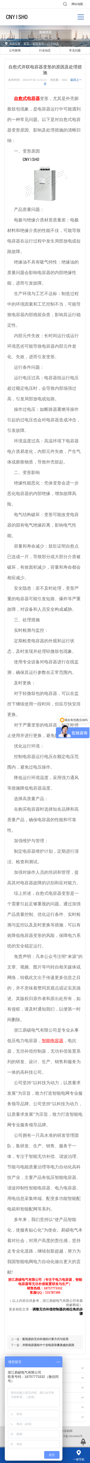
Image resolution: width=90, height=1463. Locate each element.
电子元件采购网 (62, 1431)
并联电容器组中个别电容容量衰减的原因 (48, 1345)
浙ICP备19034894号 (70, 1436)
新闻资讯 (38, 43)
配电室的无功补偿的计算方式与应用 (45, 1339)
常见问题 (75, 50)
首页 (26, 43)
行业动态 (53, 43)
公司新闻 (15, 50)
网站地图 (77, 4)
